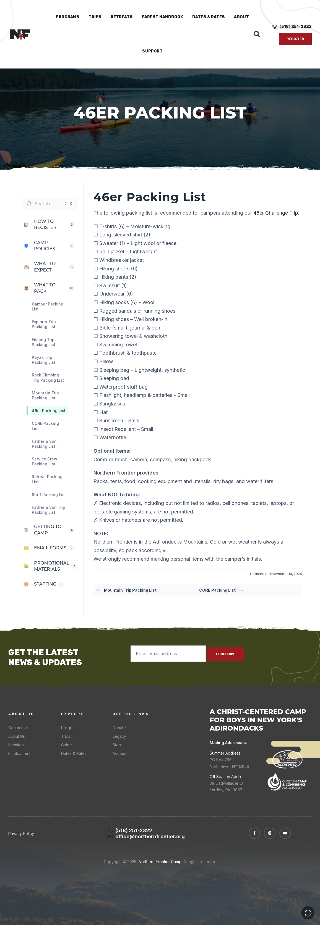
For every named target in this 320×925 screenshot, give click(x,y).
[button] (257, 34)
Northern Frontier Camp (159, 861)
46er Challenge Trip (275, 213)
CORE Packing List (221, 590)
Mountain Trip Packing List (127, 590)
